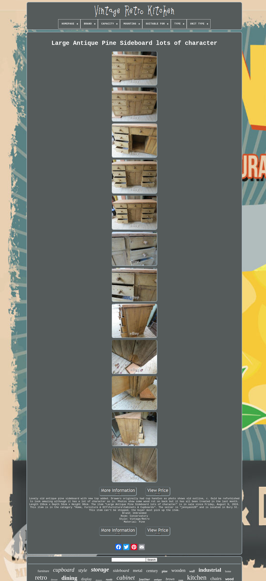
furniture (43, 571)
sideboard (121, 570)
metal (137, 570)
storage (100, 569)
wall (192, 571)
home (228, 571)
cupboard (63, 570)
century (152, 571)
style (82, 570)
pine (164, 571)
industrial (210, 570)
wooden (178, 570)
